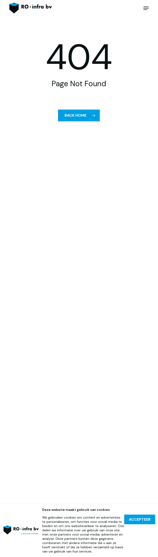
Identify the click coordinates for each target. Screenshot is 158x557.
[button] (146, 8)
